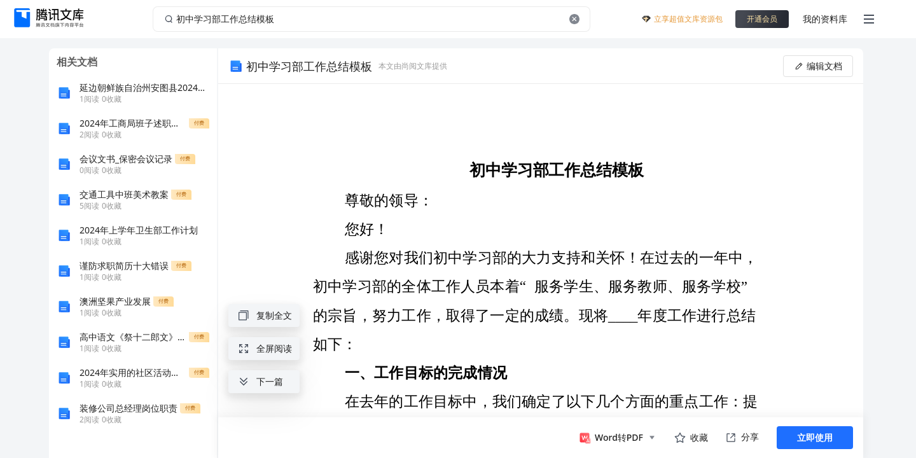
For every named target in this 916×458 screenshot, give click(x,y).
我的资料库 (825, 19)
